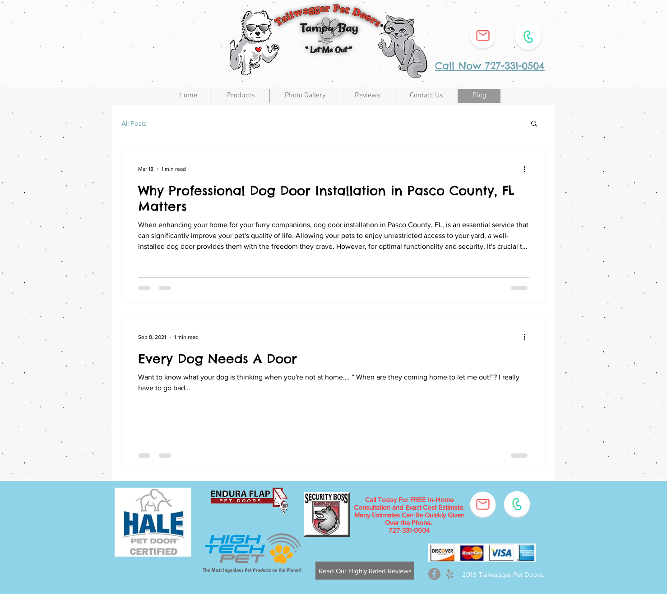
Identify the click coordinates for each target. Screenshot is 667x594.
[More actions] (527, 169)
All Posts (134, 123)
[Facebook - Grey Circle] (434, 574)
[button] (534, 124)
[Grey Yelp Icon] (450, 574)
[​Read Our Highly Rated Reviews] (364, 571)
